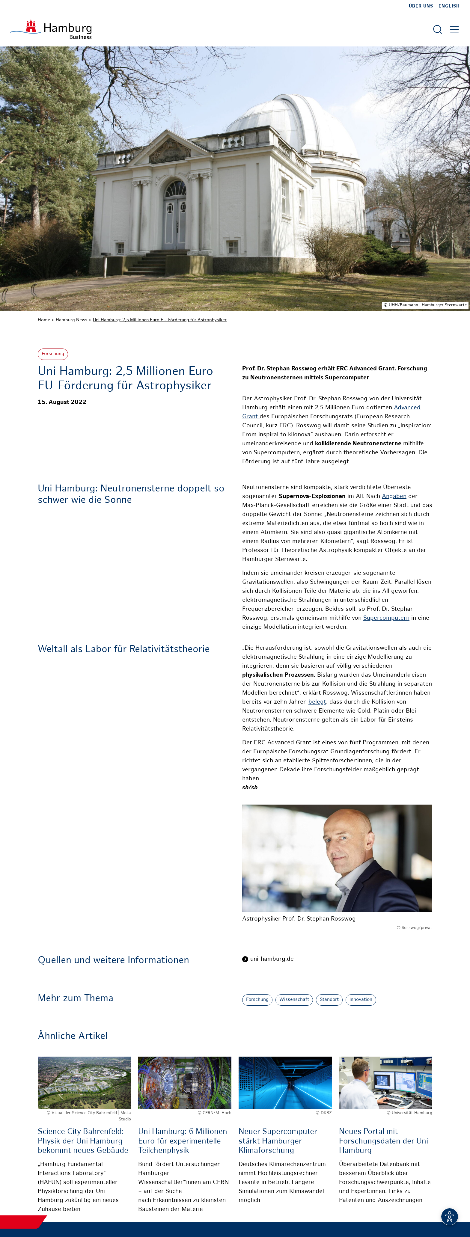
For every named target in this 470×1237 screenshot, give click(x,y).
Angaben (394, 497)
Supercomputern (386, 618)
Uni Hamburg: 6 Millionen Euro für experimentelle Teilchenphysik (182, 1141)
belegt (317, 702)
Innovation (361, 1000)
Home (44, 320)
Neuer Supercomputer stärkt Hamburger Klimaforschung (278, 1141)
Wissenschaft (294, 1000)
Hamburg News (71, 320)
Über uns (421, 6)
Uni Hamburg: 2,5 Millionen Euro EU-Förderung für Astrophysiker (160, 320)
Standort (329, 1000)
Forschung (53, 354)
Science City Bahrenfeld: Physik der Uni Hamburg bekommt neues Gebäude (83, 1141)
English (449, 6)
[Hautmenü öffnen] (454, 29)
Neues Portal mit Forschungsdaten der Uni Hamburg (383, 1141)
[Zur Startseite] (50, 29)
